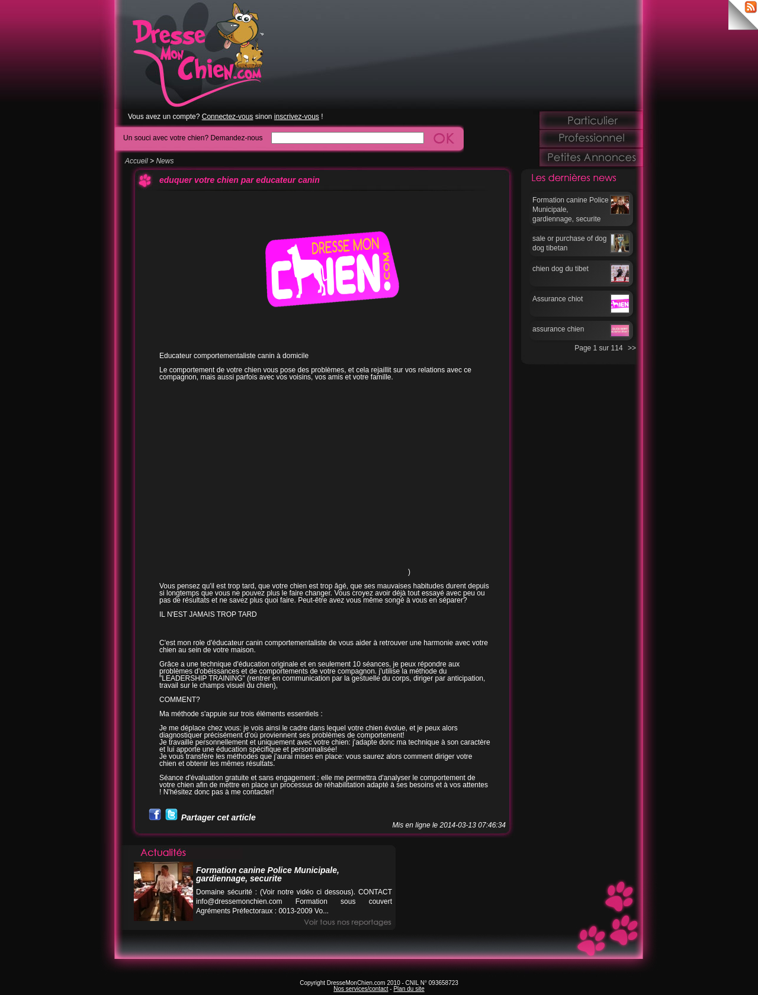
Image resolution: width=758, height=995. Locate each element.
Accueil (136, 161)
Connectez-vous (227, 116)
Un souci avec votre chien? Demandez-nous (192, 137)
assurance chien (558, 329)
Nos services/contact (360, 989)
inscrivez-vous (296, 116)
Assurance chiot (557, 299)
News (165, 161)
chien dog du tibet (560, 269)
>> (632, 348)
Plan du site (408, 989)
